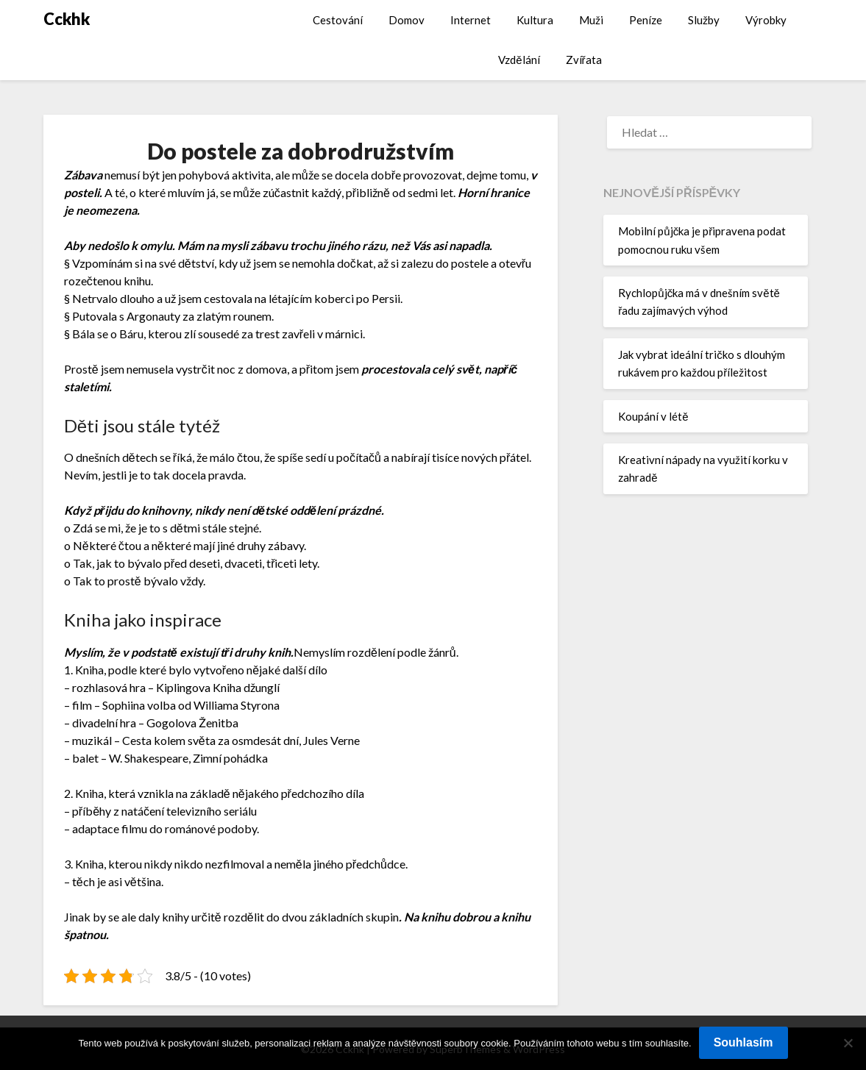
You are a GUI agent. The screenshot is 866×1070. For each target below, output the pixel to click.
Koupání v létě (653, 416)
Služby (704, 19)
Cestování (338, 19)
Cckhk (66, 19)
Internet (470, 19)
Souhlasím (743, 1042)
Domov (406, 19)
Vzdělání (518, 59)
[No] (847, 1042)
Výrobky (766, 19)
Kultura (535, 19)
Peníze (645, 19)
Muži (591, 19)
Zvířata (584, 59)
